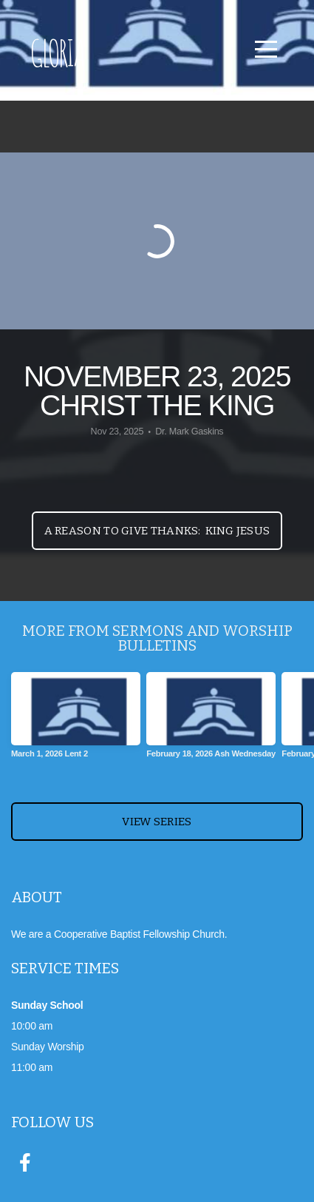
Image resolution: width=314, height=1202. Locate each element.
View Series (156, 821)
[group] (75, 721)
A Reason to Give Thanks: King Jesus (157, 530)
